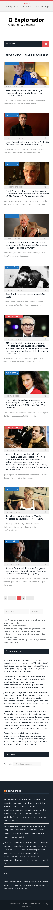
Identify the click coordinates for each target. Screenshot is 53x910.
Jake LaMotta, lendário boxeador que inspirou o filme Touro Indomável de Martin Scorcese (24, 93)
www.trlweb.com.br (29, 903)
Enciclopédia (12, 63)
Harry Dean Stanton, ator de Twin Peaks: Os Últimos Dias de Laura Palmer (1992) (27, 143)
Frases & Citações (13, 316)
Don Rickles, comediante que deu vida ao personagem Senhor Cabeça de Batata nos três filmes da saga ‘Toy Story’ (26, 245)
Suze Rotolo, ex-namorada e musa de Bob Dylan (26, 295)
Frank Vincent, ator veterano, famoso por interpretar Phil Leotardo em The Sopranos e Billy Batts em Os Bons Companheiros (27, 194)
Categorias (8, 764)
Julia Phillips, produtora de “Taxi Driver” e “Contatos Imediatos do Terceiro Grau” (27, 517)
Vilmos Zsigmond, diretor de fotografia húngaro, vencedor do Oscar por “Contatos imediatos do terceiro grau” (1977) (26, 571)
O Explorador (13, 791)
